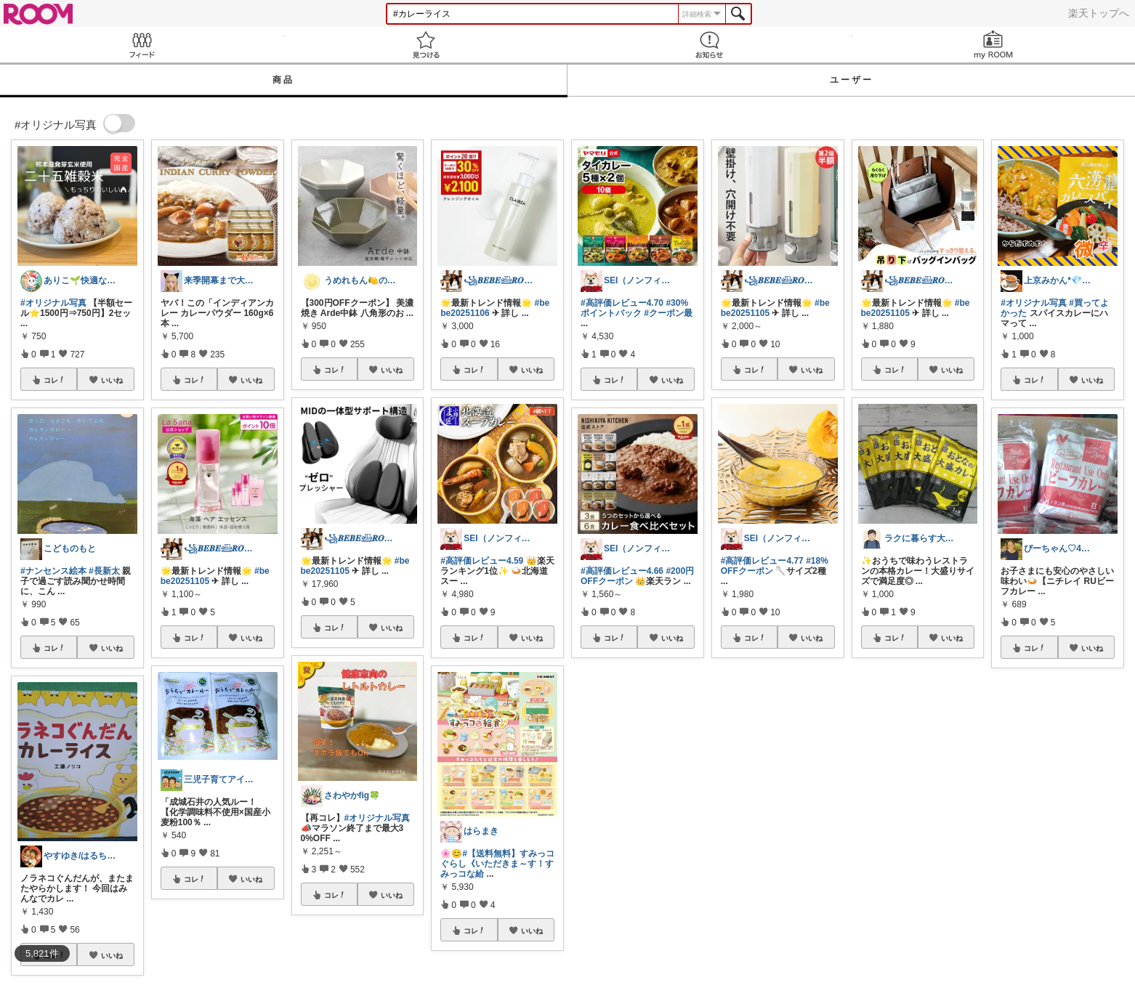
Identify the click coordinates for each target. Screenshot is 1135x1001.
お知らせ (710, 44)
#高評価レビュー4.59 (481, 561)
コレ (54, 380)
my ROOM (994, 44)
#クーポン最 (668, 313)
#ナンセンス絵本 (53, 571)
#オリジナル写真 (53, 303)
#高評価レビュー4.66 (622, 571)
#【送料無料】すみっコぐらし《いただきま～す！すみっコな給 (497, 863)
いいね (112, 380)
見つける (426, 44)
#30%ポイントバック (634, 308)
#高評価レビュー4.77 (762, 561)
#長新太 (104, 571)
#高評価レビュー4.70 (622, 303)
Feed (142, 44)
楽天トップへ (1098, 13)
